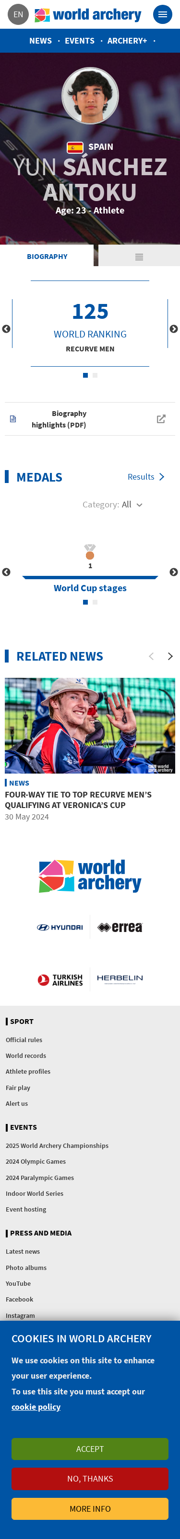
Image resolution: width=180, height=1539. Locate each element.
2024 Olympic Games (36, 1161)
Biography (47, 256)
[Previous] (151, 656)
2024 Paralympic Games (40, 1177)
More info (90, 1508)
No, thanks (90, 1478)
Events (80, 40)
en (18, 14)
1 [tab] (85, 375)
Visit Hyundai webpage (59, 927)
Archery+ (127, 40)
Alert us (17, 1103)
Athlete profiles (28, 1071)
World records (26, 1055)
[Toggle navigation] (162, 14)
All (127, 504)
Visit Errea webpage (120, 927)
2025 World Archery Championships (57, 1145)
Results (141, 476)
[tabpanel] (90, 324)
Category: (101, 504)
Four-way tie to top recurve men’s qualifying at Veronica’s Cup (78, 799)
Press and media (41, 1233)
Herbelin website (120, 979)
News (40, 40)
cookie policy (36, 1406)
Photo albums (26, 1267)
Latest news (23, 1251)
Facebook (19, 1299)
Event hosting (26, 1209)
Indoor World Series (34, 1193)
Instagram (20, 1315)
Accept (90, 1448)
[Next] (170, 656)
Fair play (18, 1087)
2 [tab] (95, 375)
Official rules (24, 1039)
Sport (22, 1021)
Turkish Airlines (60, 979)
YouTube (18, 1283)
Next (174, 329)
